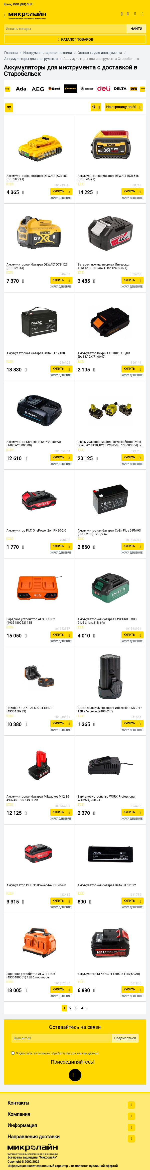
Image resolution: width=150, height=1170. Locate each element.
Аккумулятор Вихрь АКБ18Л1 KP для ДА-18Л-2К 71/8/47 (104, 354)
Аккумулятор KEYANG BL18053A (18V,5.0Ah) (109, 974)
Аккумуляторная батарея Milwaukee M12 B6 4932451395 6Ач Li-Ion (38, 798)
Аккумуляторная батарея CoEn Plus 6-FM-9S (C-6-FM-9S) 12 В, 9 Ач (109, 532)
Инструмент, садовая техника (47, 53)
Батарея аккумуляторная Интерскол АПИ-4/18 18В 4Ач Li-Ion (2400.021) (104, 266)
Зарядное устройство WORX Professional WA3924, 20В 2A (106, 798)
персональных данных (82, 1052)
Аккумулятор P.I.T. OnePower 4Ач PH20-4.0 (36, 885)
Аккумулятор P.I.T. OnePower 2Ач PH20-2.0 (36, 530)
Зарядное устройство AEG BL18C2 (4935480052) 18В (31, 620)
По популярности (97, 107)
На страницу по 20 (123, 107)
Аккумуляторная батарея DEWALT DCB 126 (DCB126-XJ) (37, 266)
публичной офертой (103, 1165)
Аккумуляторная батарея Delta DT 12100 (36, 353)
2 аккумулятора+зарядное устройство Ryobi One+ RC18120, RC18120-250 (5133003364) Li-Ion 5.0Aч (110, 443)
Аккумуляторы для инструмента (31, 59)
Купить (58, 191)
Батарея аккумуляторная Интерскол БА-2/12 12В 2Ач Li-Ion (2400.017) (110, 709)
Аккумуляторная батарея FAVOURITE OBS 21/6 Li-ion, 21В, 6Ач (107, 620)
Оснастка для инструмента (100, 53)
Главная (11, 53)
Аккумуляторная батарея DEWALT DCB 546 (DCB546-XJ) (108, 177)
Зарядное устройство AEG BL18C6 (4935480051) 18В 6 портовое (31, 975)
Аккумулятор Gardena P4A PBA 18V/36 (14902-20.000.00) (34, 443)
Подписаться (125, 1037)
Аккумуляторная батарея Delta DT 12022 (107, 885)
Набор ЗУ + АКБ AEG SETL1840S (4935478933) (29, 709)
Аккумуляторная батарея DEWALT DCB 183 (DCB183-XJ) (37, 177)
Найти (136, 29)
